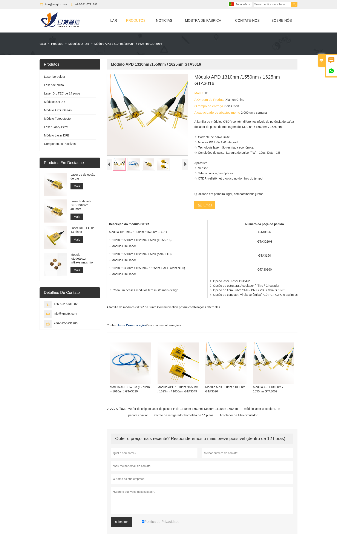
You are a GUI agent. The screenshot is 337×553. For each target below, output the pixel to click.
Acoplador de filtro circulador (238, 415)
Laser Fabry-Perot (56, 127)
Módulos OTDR (78, 43)
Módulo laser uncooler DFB (262, 408)
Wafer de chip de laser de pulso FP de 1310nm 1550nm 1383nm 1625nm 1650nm (183, 408)
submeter (121, 522)
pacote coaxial (138, 415)
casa (43, 43)
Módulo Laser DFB (56, 135)
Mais (77, 186)
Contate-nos (247, 20)
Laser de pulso (54, 85)
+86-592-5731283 (66, 323)
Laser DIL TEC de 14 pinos (62, 93)
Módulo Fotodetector (58, 118)
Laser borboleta (54, 76)
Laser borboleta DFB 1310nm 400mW (80, 205)
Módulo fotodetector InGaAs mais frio (81, 258)
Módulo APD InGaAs (58, 110)
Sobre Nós (281, 20)
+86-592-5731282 (86, 4)
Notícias (164, 20)
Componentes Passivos (60, 144)
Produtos (136, 20)
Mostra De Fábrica (203, 20)
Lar (113, 20)
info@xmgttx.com (56, 4)
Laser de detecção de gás (82, 176)
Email (205, 204)
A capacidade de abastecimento (217, 112)
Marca (199, 93)
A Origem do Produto (209, 99)
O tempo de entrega (209, 106)
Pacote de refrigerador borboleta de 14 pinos (183, 415)
